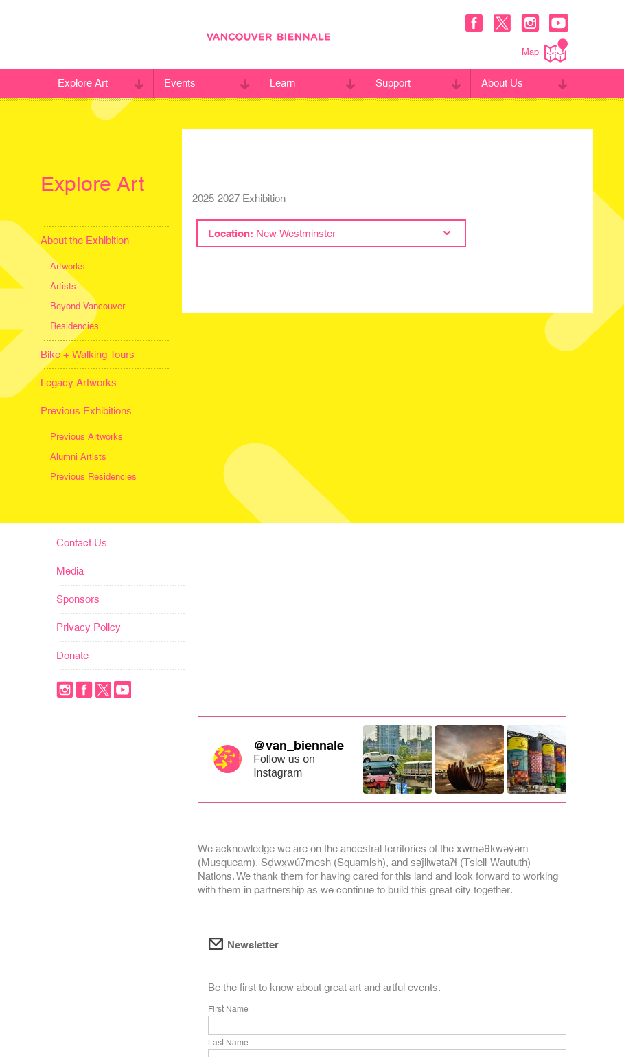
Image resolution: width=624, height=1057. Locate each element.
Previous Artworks (86, 437)
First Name (228, 1009)
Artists (63, 286)
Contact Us (81, 542)
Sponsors (78, 599)
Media (70, 571)
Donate (72, 655)
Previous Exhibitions (86, 410)
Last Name (228, 1042)
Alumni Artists (78, 457)
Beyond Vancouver (87, 306)
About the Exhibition (85, 240)
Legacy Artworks (79, 382)
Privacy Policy (88, 627)
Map (545, 50)
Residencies (74, 326)
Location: (329, 233)
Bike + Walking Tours (88, 354)
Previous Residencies (93, 476)
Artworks (67, 266)
